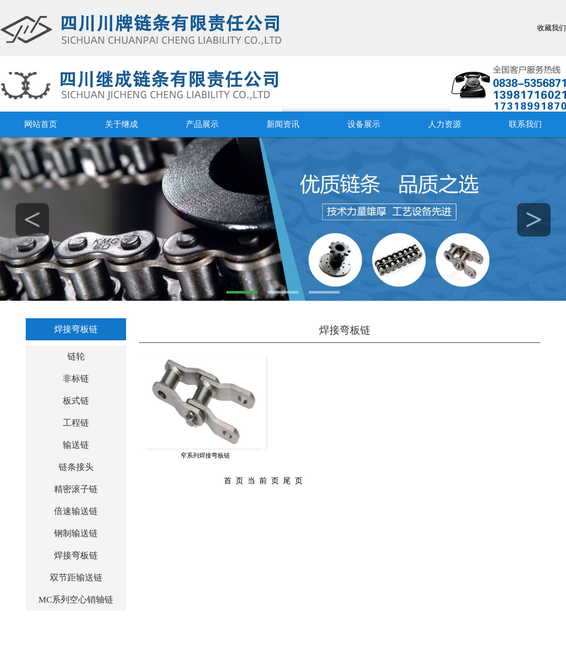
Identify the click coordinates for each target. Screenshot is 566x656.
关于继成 (121, 124)
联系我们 (525, 124)
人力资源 (444, 124)
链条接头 (76, 467)
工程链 (76, 423)
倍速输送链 (76, 511)
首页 (235, 481)
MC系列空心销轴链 (76, 600)
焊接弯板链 (76, 329)
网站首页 (40, 124)
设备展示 (363, 124)
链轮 (76, 356)
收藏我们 (551, 28)
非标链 (76, 379)
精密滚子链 (76, 489)
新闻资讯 (283, 124)
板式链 (76, 401)
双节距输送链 (76, 577)
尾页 (295, 481)
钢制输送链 (76, 533)
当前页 (265, 481)
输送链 (76, 445)
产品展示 (202, 124)
